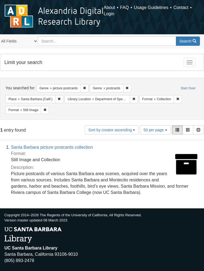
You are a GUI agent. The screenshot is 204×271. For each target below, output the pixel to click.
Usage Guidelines (151, 7)
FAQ (124, 7)
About (109, 7)
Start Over (188, 88)
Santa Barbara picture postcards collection (52, 147)
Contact (180, 7)
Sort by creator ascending (111, 130)
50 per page (155, 130)
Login (109, 13)
